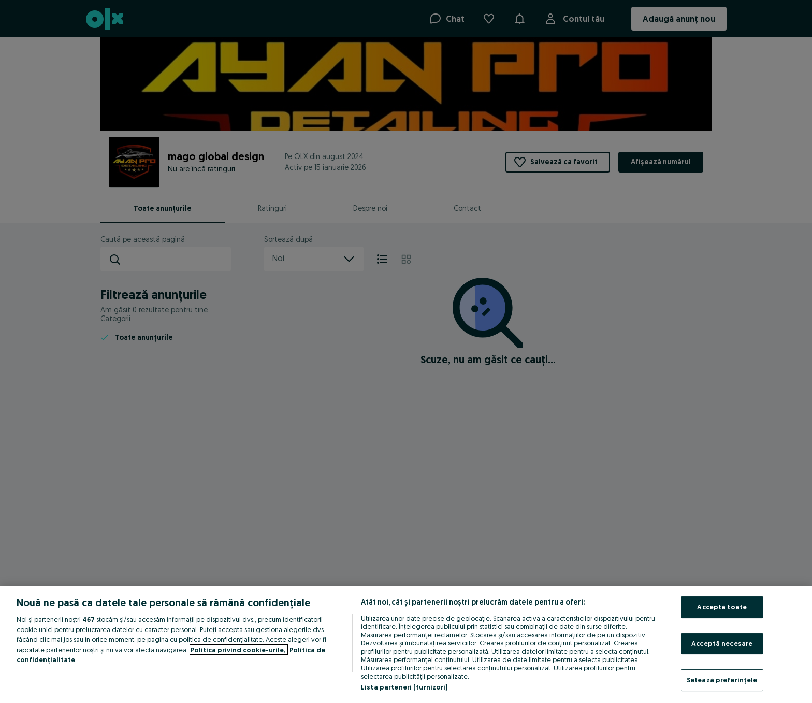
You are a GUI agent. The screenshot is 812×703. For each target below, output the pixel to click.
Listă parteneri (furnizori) (404, 687)
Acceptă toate (722, 606)
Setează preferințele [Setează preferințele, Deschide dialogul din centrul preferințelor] (722, 680)
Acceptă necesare (721, 643)
